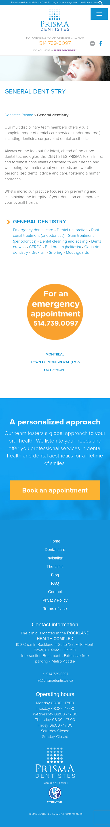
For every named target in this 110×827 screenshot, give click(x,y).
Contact (55, 592)
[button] (101, 3)
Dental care (55, 549)
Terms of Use (55, 609)
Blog (55, 575)
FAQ (55, 583)
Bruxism (38, 252)
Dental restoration (72, 230)
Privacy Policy (55, 600)
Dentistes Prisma (18, 115)
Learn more (92, 2)
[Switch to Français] (92, 43)
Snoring (55, 252)
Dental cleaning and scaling (64, 241)
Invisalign (55, 558)
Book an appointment (55, 490)
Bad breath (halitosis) (63, 247)
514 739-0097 (55, 42)
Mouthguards (77, 252)
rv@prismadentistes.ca (55, 680)
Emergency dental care (33, 230)
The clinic (55, 566)
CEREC (35, 247)
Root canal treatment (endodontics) (56, 232)
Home (55, 541)
